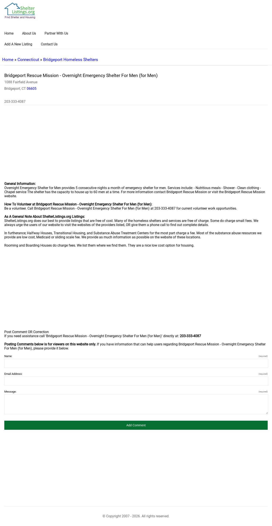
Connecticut (28, 59)
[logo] (19, 11)
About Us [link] (29, 33)
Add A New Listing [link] (18, 44)
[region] (136, 146)
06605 (31, 89)
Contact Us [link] (49, 44)
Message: (136, 391)
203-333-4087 (14, 101)
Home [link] (8, 33)
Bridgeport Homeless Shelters (70, 59)
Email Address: (136, 373)
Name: (136, 356)
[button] (136, 425)
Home (7, 59)
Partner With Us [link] (56, 33)
